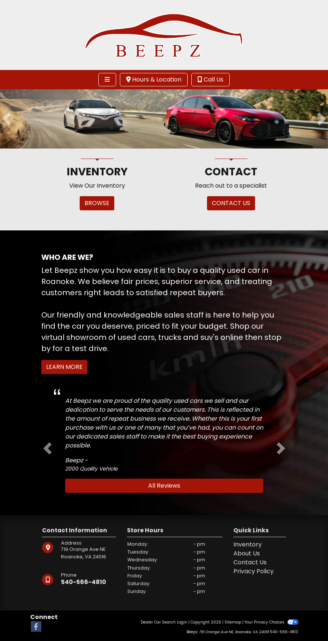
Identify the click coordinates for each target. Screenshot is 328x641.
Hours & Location (153, 79)
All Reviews (164, 485)
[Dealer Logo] (164, 34)
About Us (246, 553)
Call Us (210, 79)
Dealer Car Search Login (164, 622)
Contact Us (250, 562)
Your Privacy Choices (271, 622)
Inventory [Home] (247, 544)
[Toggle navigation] (107, 79)
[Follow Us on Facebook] (36, 627)
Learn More (64, 367)
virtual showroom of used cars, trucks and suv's (130, 337)
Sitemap (232, 622)
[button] (6, 119)
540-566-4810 (83, 582)
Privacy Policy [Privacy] (253, 571)
